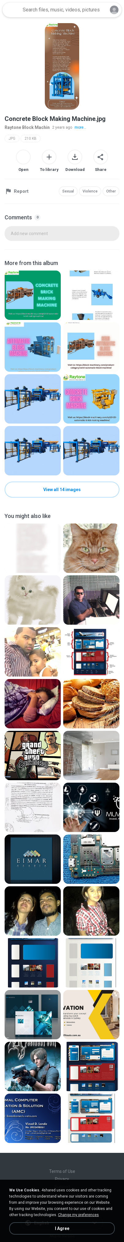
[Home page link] (11, 9)
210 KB (31, 138)
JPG (12, 138)
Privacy (62, 1179)
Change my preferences (78, 1215)
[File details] (33, 295)
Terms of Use (62, 1171)
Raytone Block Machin (27, 127)
